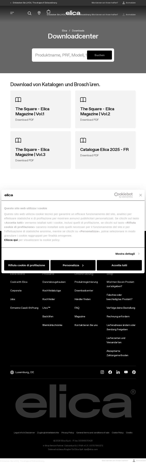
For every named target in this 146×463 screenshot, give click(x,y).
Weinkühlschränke (52, 325)
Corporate (16, 290)
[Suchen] (61, 55)
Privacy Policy (67, 432)
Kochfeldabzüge (51, 290)
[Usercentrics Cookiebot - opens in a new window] (117, 195)
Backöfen (47, 316)
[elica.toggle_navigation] (12, 13)
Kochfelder (48, 299)
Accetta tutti (119, 265)
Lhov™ (46, 308)
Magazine (79, 316)
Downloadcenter (83, 290)
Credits (129, 432)
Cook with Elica (18, 282)
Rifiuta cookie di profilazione (26, 265)
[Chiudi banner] (140, 195)
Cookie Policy (117, 432)
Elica (64, 30)
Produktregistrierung (86, 282)
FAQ (76, 308)
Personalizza (73, 265)
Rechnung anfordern (118, 316)
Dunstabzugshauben (54, 282)
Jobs (12, 299)
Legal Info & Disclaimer (24, 432)
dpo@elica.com (91, 449)
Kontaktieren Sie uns (86, 325)
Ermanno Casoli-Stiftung (24, 308)
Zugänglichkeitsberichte (48, 432)
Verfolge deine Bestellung (121, 308)
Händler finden (82, 299)
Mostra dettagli (125, 253)
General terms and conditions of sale (92, 432)
